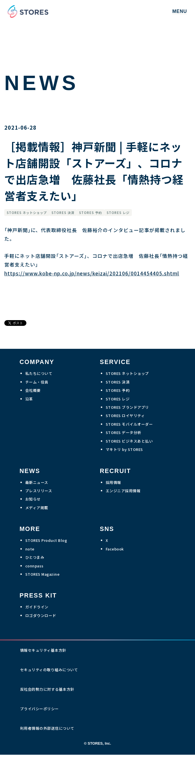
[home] (26, 11)
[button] (179, 11)
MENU (179, 11)
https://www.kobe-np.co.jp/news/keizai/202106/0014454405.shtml (91, 273)
